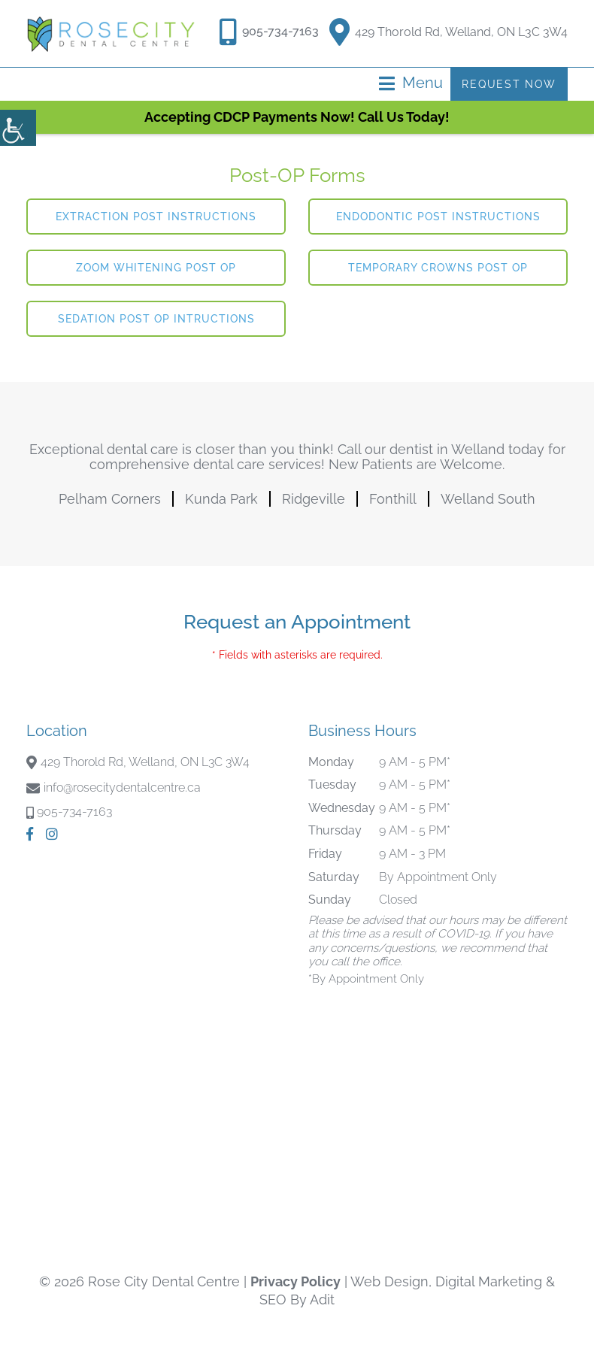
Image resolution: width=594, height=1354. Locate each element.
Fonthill (393, 499)
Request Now (507, 84)
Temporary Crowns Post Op (438, 268)
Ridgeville (313, 499)
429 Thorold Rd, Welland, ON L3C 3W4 (448, 29)
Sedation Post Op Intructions (156, 319)
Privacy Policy (295, 1281)
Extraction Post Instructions (156, 217)
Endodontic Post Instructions (438, 217)
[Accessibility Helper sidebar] (18, 128)
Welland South (488, 499)
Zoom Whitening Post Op (156, 268)
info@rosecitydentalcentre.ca (122, 787)
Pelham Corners (110, 499)
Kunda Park (221, 499)
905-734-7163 (279, 31)
